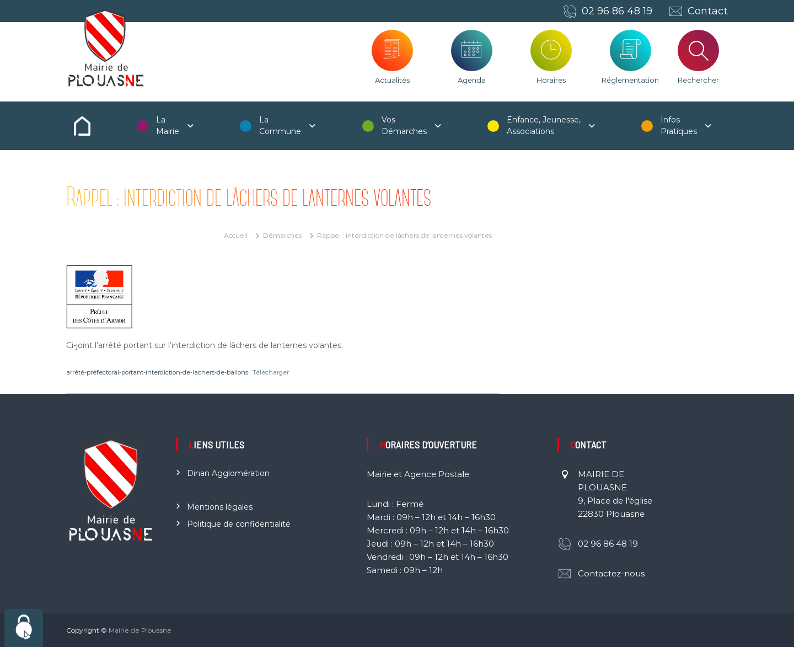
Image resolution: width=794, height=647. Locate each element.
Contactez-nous (611, 573)
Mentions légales (220, 507)
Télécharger (271, 372)
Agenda (472, 80)
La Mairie (167, 125)
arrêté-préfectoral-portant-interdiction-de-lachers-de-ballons (157, 372)
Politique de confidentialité (239, 524)
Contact (708, 11)
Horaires (551, 80)
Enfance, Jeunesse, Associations (544, 125)
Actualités (392, 80)
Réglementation (630, 80)
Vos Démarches (404, 125)
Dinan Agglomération (228, 473)
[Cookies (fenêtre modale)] (23, 628)
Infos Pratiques (679, 125)
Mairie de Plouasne (140, 630)
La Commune (280, 125)
